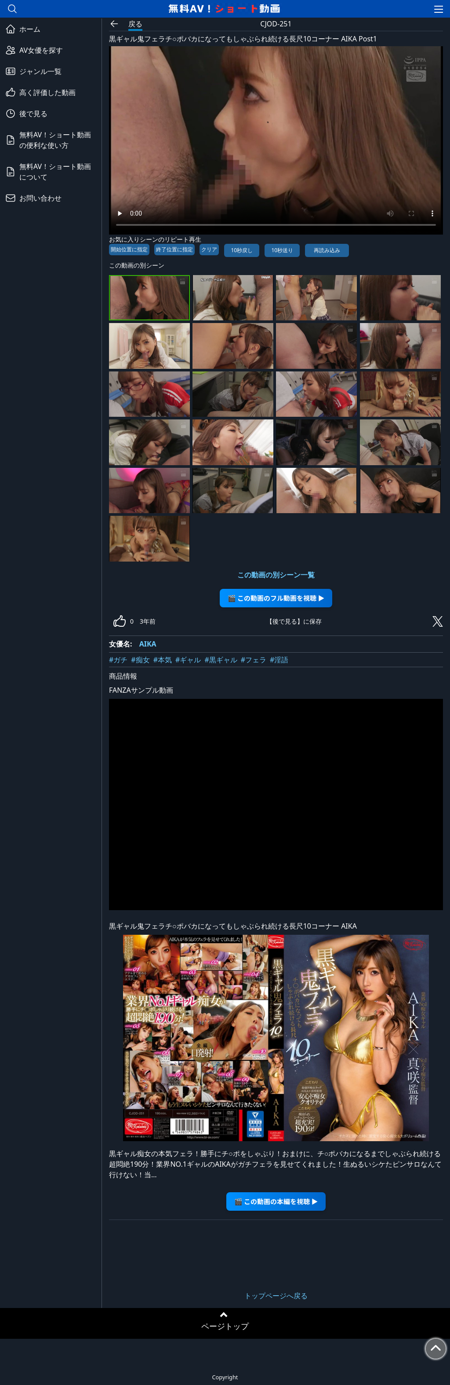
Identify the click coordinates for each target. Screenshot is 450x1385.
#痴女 (140, 659)
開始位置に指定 (129, 249)
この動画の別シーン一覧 (276, 575)
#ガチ (118, 659)
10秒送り (282, 250)
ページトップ (225, 1326)
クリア (209, 249)
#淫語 (279, 659)
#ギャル (188, 659)
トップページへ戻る (276, 1296)
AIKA (147, 644)
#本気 (162, 659)
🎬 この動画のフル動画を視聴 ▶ (276, 597)
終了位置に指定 (174, 249)
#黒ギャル (220, 659)
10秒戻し (242, 250)
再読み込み (327, 250)
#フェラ (253, 659)
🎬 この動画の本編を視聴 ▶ (276, 1201)
